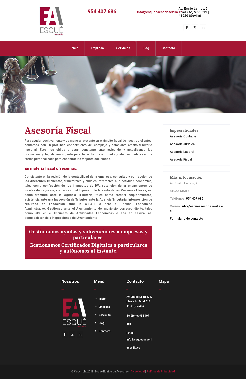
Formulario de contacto (186, 218)
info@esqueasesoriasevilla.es (159, 12)
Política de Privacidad (160, 371)
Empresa (97, 48)
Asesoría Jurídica (182, 144)
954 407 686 (102, 11)
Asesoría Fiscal (181, 159)
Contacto (168, 48)
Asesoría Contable (183, 136)
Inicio (74, 48)
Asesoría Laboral (182, 152)
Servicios (123, 48)
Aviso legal (138, 371)
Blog (146, 48)
